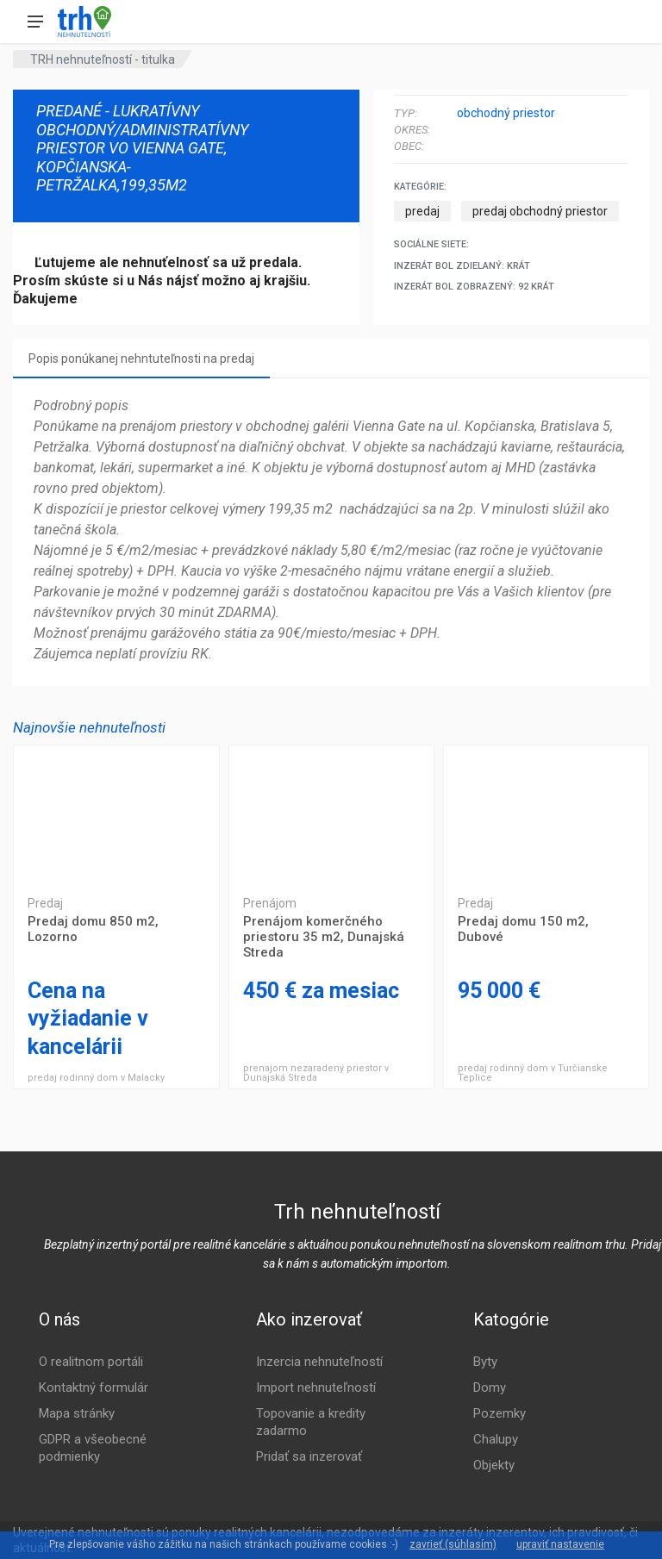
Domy (489, 1387)
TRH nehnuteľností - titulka (102, 59)
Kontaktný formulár (93, 1387)
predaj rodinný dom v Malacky (96, 1077)
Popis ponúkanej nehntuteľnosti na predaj (141, 358)
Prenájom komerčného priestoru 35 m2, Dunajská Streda (331, 814)
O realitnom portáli (91, 1361)
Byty (485, 1361)
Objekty (494, 1465)
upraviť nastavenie (560, 1544)
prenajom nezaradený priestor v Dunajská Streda (316, 1073)
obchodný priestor (506, 113)
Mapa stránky (77, 1413)
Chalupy (495, 1439)
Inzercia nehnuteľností (319, 1361)
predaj (422, 211)
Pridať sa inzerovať (309, 1456)
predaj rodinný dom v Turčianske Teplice (533, 1073)
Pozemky (499, 1413)
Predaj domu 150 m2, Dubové (546, 814)
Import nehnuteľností (316, 1387)
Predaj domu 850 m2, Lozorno (116, 814)
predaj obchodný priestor (540, 211)
